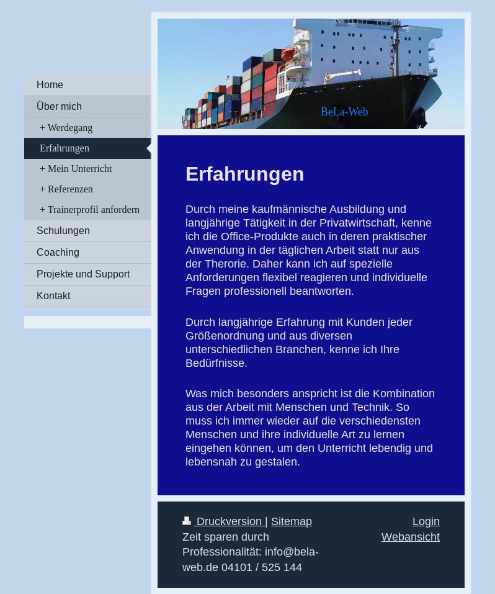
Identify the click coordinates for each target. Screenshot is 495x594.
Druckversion (223, 521)
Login (426, 521)
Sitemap (291, 521)
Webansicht (410, 536)
